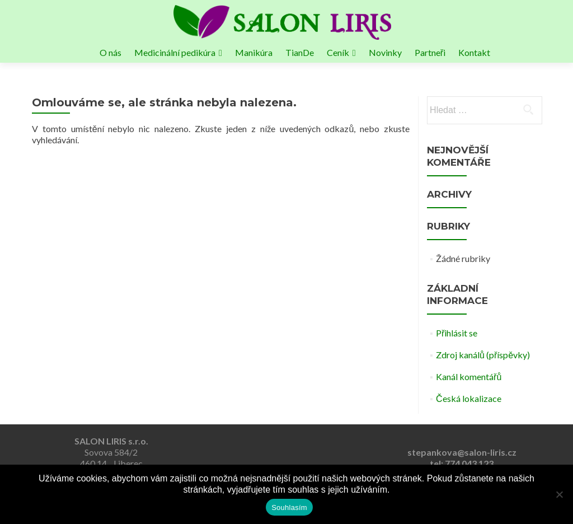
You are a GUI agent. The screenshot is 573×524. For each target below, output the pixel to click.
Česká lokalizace (468, 398)
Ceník (338, 52)
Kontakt (474, 52)
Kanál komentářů (468, 376)
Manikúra (254, 52)
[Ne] (559, 494)
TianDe (299, 52)
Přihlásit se (456, 333)
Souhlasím (289, 507)
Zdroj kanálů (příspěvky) (483, 354)
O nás (110, 52)
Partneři (430, 52)
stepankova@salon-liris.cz (461, 452)
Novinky (385, 52)
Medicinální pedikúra (174, 52)
